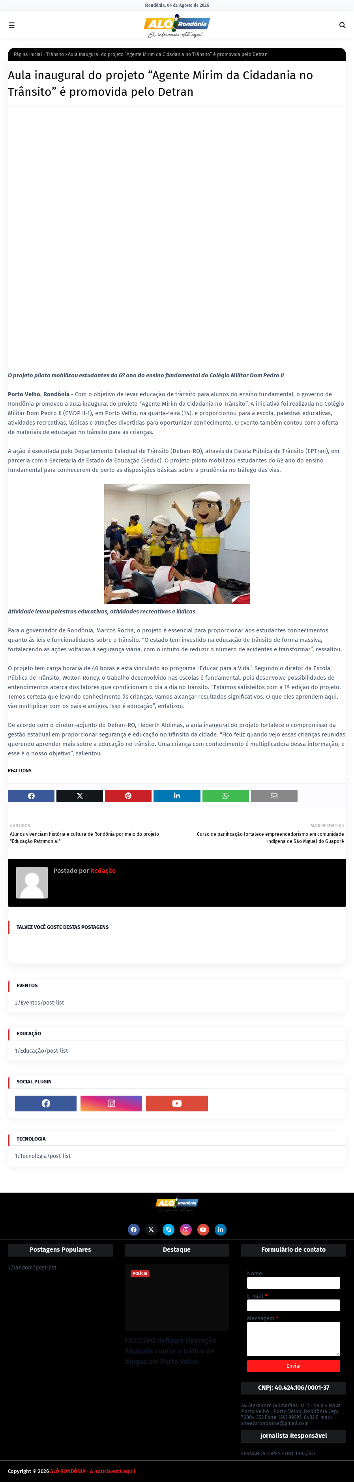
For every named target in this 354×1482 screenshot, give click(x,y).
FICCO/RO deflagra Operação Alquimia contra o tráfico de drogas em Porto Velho (171, 1351)
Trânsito (55, 54)
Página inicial (28, 54)
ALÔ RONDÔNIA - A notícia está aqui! (92, 1471)
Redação (102, 870)
